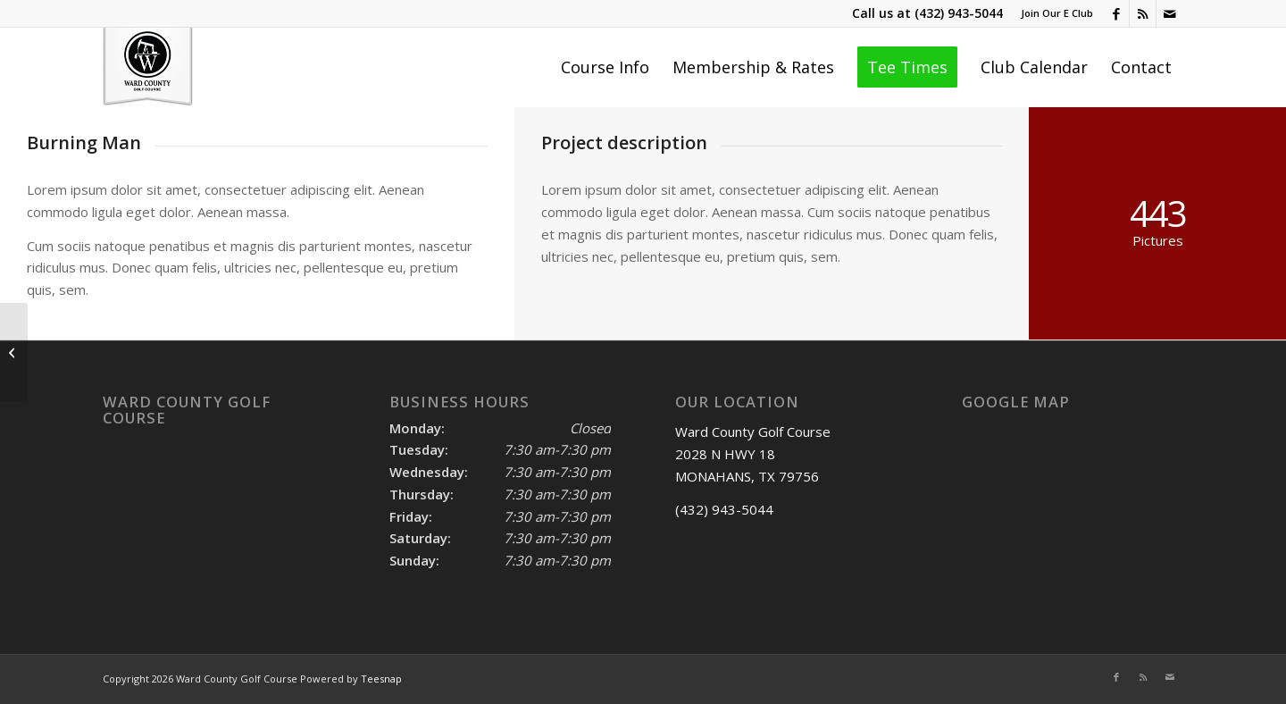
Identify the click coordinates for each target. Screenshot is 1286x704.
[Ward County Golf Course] (148, 67)
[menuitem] (1052, 13)
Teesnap (381, 678)
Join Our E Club (1057, 13)
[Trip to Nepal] (14, 352)
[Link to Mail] (1170, 13)
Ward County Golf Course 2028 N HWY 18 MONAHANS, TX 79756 (753, 454)
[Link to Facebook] (1116, 13)
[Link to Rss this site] (1143, 13)
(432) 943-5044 (958, 12)
